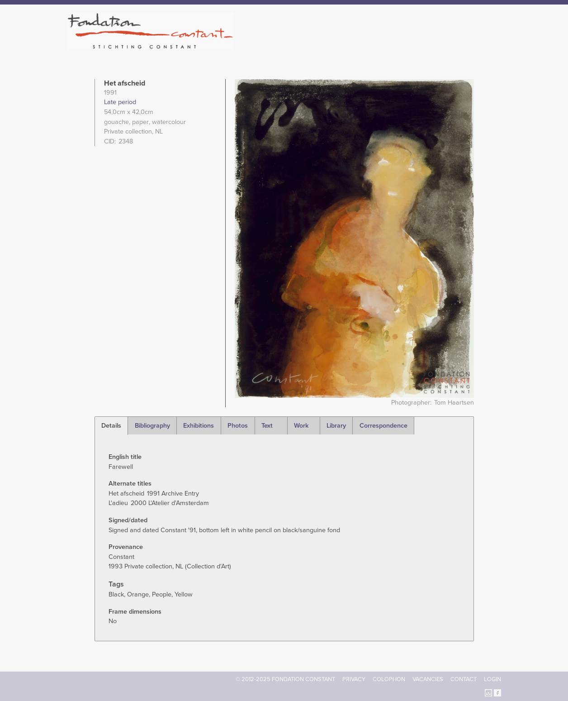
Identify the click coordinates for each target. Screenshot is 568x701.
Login (492, 679)
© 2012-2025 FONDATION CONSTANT (285, 679)
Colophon (389, 679)
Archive (437, 45)
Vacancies (427, 679)
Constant (362, 45)
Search (496, 44)
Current (470, 45)
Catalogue (401, 45)
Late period (120, 102)
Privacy (353, 679)
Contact (463, 679)
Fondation (323, 45)
